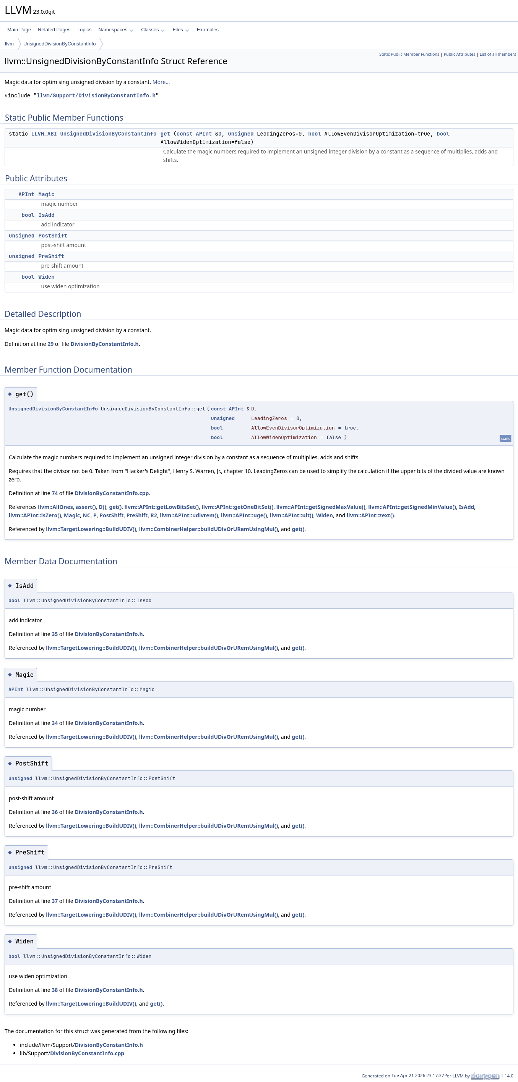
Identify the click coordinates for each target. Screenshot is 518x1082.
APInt (204, 133)
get (165, 133)
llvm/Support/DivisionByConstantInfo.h (96, 95)
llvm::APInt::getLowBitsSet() (162, 506)
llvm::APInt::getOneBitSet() (238, 506)
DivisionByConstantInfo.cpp (112, 493)
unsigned (240, 133)
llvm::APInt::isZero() (35, 515)
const (185, 133)
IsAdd (47, 215)
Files (180, 29)
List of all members (498, 54)
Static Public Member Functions (409, 54)
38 (55, 989)
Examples (208, 29)
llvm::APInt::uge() (244, 515)
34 (55, 723)
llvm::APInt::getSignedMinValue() (412, 506)
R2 (154, 515)
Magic (47, 194)
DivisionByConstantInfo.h (104, 343)
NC (86, 515)
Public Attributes (460, 54)
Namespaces (115, 29)
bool (314, 133)
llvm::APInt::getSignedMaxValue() (320, 506)
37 (55, 900)
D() (102, 506)
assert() (86, 506)
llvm (9, 44)
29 (50, 343)
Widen (47, 276)
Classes (153, 29)
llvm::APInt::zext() (370, 515)
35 (55, 634)
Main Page (19, 29)
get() (115, 506)
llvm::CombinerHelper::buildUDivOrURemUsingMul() (208, 529)
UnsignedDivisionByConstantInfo (59, 44)
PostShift (53, 235)
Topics (84, 29)
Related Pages (54, 29)
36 (55, 812)
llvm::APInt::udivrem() (189, 515)
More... (161, 82)
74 (55, 493)
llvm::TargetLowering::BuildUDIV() (91, 529)
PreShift (51, 256)
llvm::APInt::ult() (291, 515)
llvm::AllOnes (55, 506)
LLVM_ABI (44, 133)
